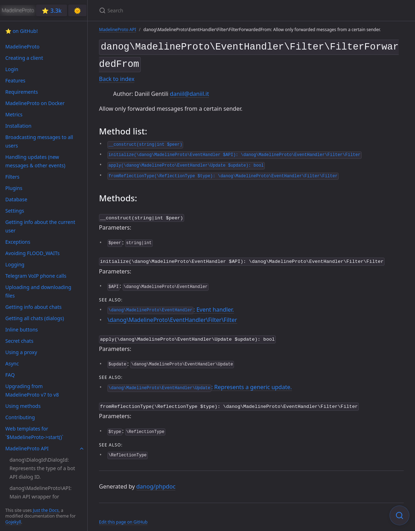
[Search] (182, 10)
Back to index (116, 76)
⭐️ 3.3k (52, 11)
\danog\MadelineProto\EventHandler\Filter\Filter (172, 316)
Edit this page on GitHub (123, 516)
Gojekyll (13, 522)
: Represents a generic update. (199, 382)
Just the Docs (46, 510)
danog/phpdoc (156, 481)
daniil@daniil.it (189, 91)
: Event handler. (170, 305)
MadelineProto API (117, 30)
